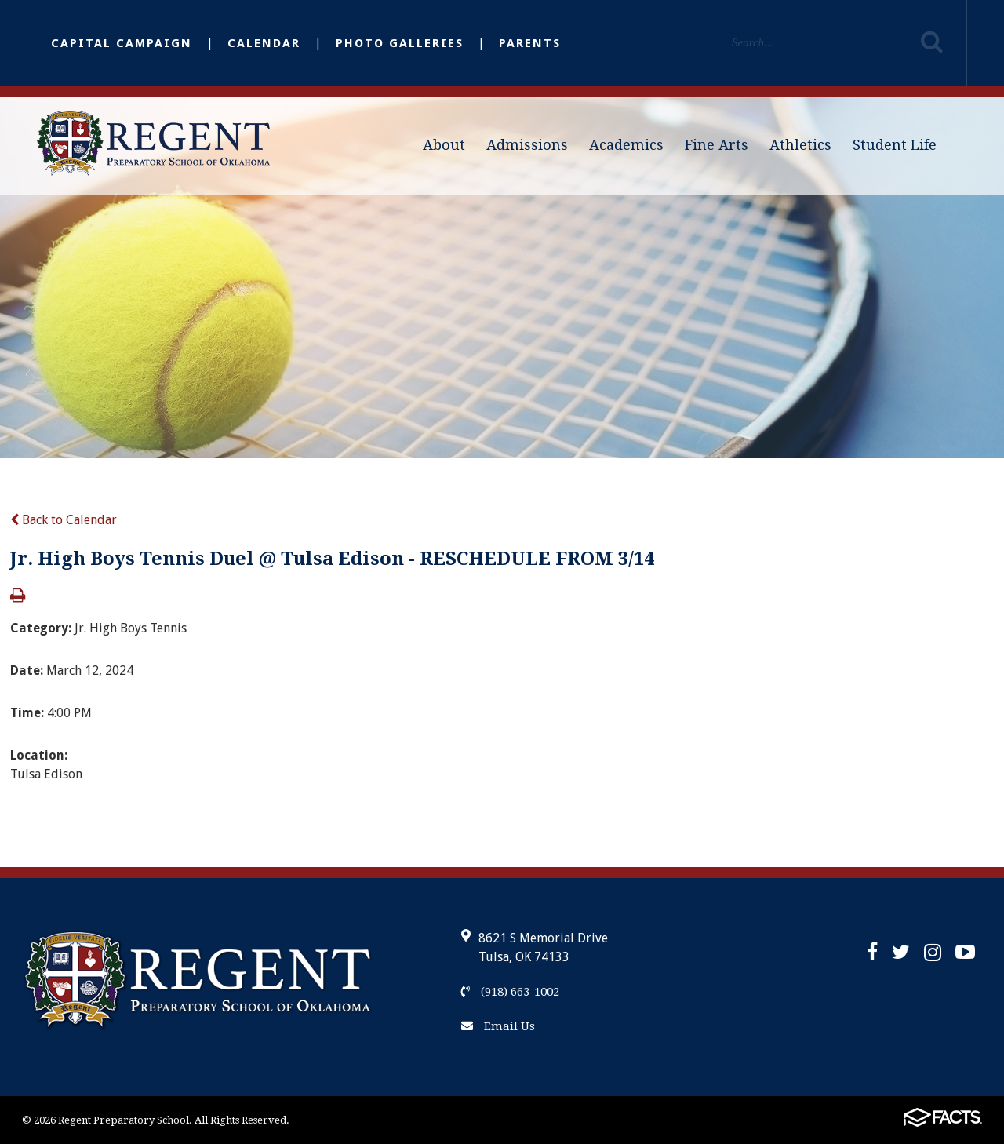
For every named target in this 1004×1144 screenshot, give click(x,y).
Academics (626, 145)
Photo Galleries (400, 43)
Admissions (527, 145)
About (444, 145)
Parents (530, 43)
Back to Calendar (63, 519)
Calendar (263, 43)
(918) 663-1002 (510, 992)
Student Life (895, 145)
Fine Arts (716, 145)
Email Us (498, 1026)
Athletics (800, 145)
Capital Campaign (121, 43)
